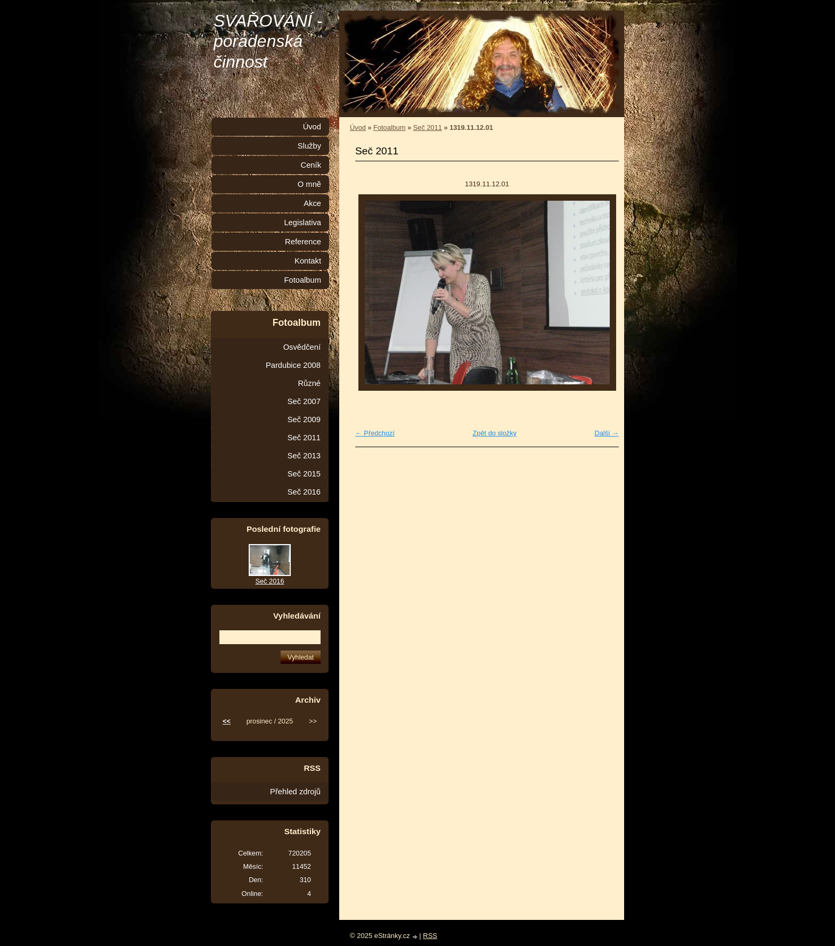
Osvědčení (302, 347)
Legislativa (302, 222)
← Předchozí (375, 433)
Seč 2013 (304, 455)
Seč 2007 (304, 401)
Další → (606, 433)
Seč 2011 (427, 127)
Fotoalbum (389, 127)
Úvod (358, 127)
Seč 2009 (304, 419)
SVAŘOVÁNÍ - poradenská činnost (268, 41)
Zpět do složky (494, 433)
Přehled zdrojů (295, 791)
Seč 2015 (304, 474)
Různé (309, 383)
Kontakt (307, 261)
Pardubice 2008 (293, 365)
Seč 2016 (304, 492)
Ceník (311, 165)
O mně (309, 184)
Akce (312, 203)
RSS (430, 936)
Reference (303, 241)
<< (227, 721)
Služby (309, 146)
